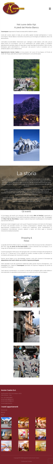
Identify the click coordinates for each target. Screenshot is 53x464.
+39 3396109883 (7, 397)
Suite (2, 415)
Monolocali (4, 410)
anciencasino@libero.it (7, 399)
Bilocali (3, 412)
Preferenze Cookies (26, 461)
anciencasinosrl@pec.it (7, 401)
